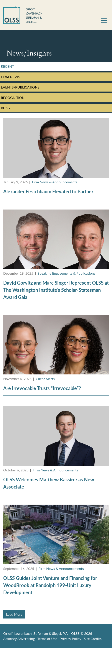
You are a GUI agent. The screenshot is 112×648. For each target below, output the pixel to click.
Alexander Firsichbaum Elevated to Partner (48, 191)
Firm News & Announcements (54, 181)
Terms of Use (47, 638)
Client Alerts (45, 378)
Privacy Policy (70, 638)
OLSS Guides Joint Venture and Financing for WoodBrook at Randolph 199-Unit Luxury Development (50, 585)
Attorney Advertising (19, 638)
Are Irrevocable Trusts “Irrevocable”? (42, 388)
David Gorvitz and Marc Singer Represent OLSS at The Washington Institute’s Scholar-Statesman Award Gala (56, 289)
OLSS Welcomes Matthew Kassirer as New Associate (48, 483)
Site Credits (93, 638)
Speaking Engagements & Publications (66, 273)
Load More (14, 614)
